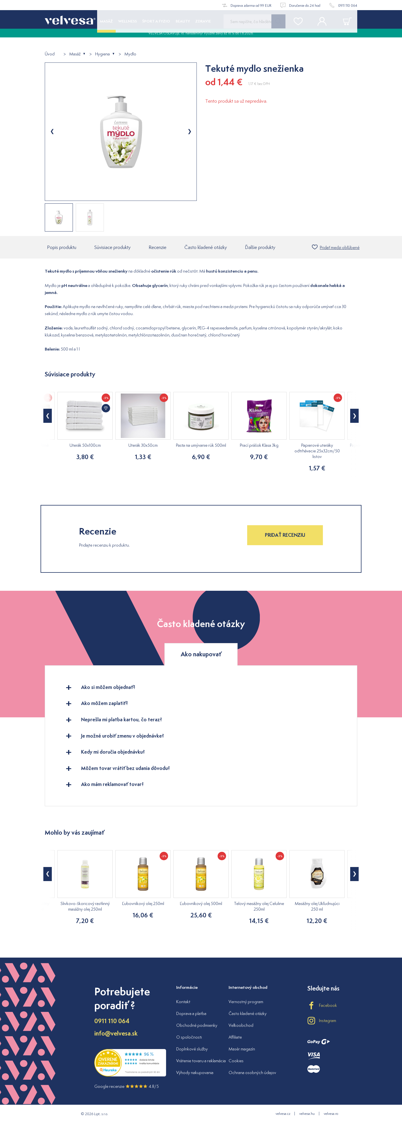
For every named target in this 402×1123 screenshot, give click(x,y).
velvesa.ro (331, 1113)
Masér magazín (242, 1049)
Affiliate (235, 1037)
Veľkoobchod (241, 1025)
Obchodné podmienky (196, 1025)
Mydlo (130, 54)
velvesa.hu (307, 1113)
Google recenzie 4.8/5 (126, 1086)
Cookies (236, 1060)
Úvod (50, 54)
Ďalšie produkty (260, 247)
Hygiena (102, 54)
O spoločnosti (189, 1037)
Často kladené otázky (205, 247)
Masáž (75, 54)
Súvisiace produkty (112, 247)
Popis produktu (61, 247)
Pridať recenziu (285, 535)
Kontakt (183, 1001)
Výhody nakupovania (194, 1072)
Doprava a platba (191, 1013)
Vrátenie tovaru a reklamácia (201, 1060)
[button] (48, 416)
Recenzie (157, 247)
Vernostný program (246, 1001)
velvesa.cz (283, 1113)
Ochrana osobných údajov (252, 1072)
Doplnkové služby (192, 1049)
